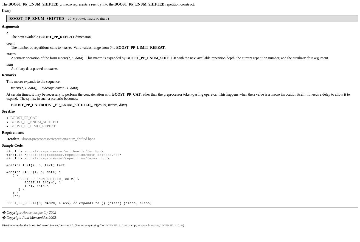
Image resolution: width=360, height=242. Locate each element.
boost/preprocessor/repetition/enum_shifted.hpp (73, 156)
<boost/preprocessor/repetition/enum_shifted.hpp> (58, 139)
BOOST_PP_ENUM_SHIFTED (34, 122)
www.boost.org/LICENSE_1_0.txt (162, 236)
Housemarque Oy (35, 223)
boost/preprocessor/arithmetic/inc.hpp (64, 152)
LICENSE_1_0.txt (115, 236)
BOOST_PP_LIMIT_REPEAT (33, 126)
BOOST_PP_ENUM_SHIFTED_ (41, 185)
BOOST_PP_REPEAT (21, 214)
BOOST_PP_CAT (23, 118)
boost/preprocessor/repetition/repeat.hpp (67, 160)
